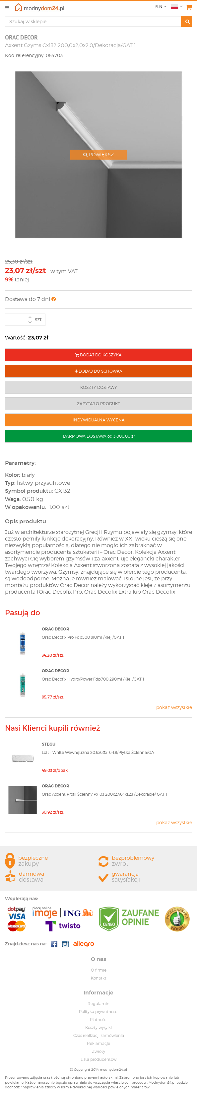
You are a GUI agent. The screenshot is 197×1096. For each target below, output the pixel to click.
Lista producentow (98, 1059)
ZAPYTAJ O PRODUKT (98, 403)
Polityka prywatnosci (98, 1011)
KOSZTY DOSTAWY (98, 387)
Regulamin (98, 1003)
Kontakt (98, 978)
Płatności (98, 1019)
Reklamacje (98, 1043)
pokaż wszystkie (174, 707)
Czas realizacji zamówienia (98, 1035)
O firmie (98, 970)
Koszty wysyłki (98, 1027)
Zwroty (98, 1051)
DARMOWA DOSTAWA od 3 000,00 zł (98, 436)
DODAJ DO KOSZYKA (98, 354)
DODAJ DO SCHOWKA (98, 371)
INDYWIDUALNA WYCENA (99, 419)
